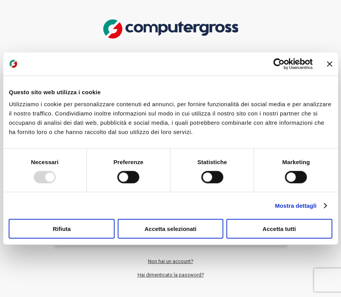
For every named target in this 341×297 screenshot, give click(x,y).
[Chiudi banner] (329, 63)
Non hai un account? (170, 261)
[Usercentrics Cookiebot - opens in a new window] (278, 64)
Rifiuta (62, 229)
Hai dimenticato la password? (171, 275)
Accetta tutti (279, 229)
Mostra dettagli (295, 205)
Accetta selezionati (170, 229)
